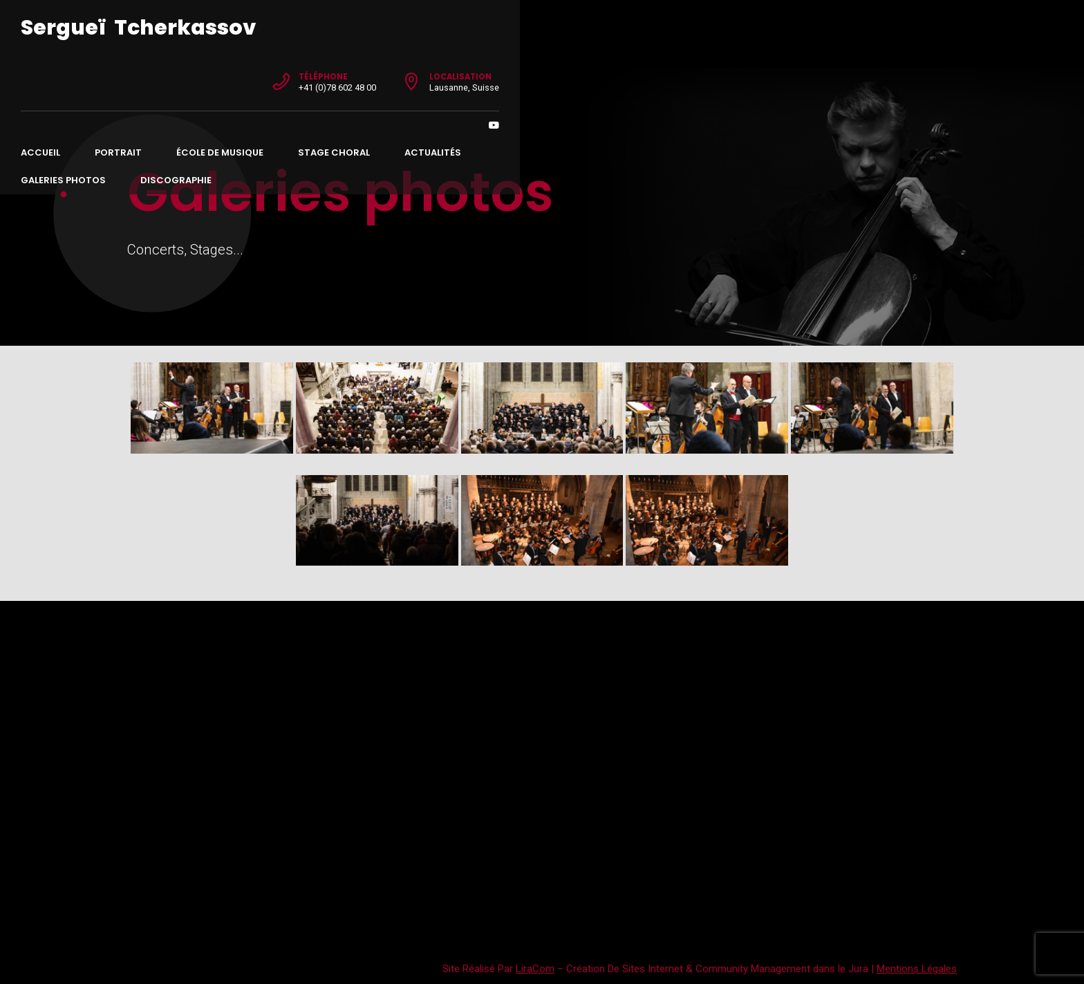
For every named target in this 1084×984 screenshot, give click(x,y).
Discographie (757, 69)
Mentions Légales (917, 969)
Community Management (752, 969)
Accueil (147, 69)
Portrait (224, 69)
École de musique (326, 69)
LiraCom (535, 969)
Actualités (539, 69)
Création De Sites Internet (624, 969)
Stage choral (440, 69)
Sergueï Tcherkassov (244, 27)
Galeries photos (644, 69)
